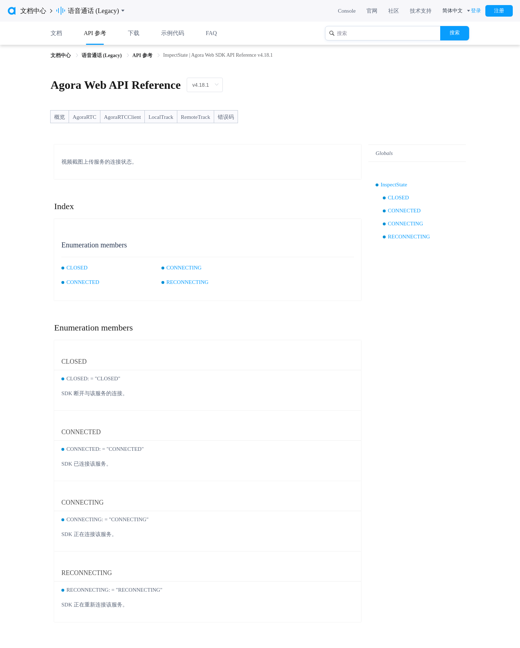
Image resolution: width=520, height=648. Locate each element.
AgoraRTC (84, 117)
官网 (372, 11)
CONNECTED (82, 282)
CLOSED (76, 268)
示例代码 (172, 33)
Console (347, 11)
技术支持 (421, 11)
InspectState (394, 184)
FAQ (211, 33)
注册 (499, 10)
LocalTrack (160, 117)
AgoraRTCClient (122, 117)
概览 (59, 117)
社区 (393, 11)
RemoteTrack (195, 117)
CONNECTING (184, 268)
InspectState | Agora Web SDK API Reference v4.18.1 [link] (218, 55)
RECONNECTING (187, 282)
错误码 (226, 117)
